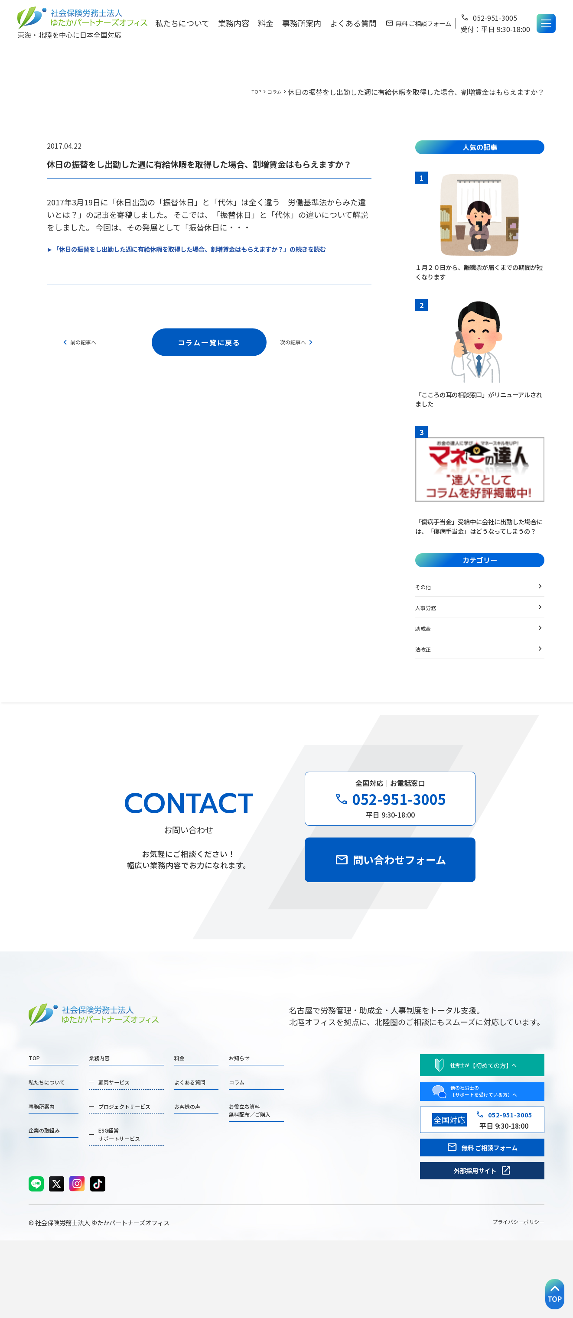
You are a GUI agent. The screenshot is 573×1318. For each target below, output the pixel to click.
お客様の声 (236, 1169)
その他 (427, 611)
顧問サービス (134, 1139)
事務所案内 (301, 23)
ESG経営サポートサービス (142, 1204)
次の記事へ (304, 354)
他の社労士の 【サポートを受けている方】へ (468, 1147)
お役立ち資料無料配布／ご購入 (318, 1174)
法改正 (427, 674)
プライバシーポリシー (505, 1299)
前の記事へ (84, 354)
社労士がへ (458, 1115)
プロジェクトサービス (150, 1169)
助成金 (427, 653)
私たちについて (182, 23)
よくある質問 (353, 23)
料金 (265, 23)
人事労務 (430, 632)
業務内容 (233, 23)
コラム (271, 92)
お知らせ (303, 1110)
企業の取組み (52, 1198)
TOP (248, 92)
